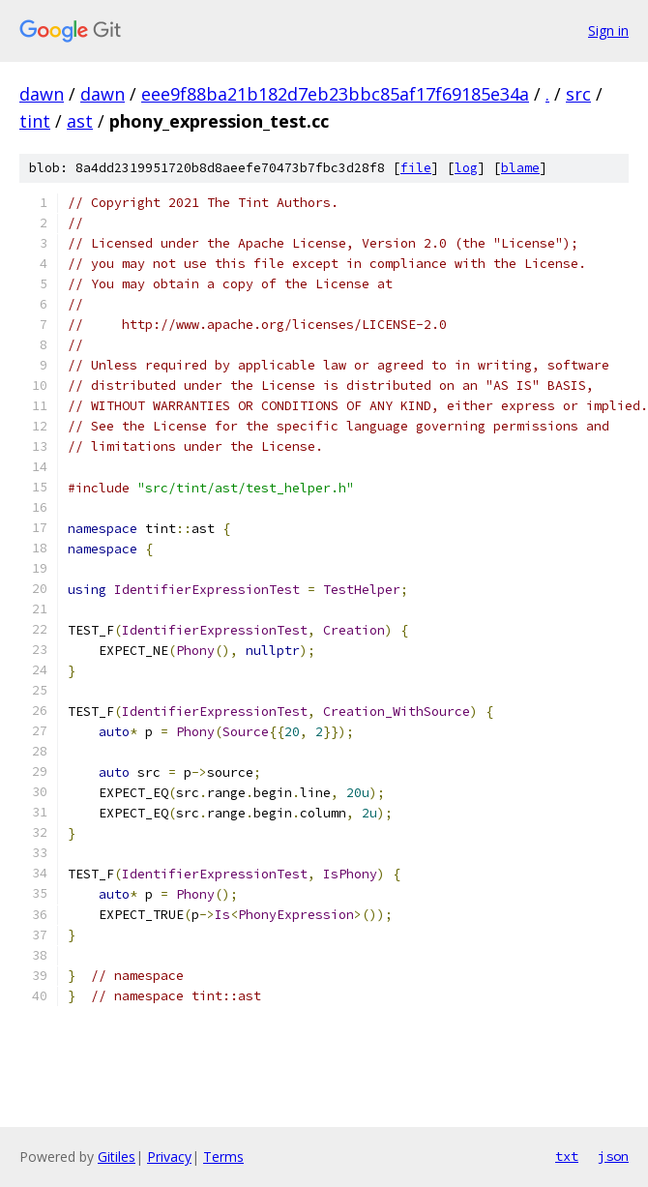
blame (520, 168)
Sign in (608, 30)
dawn (41, 93)
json (613, 1156)
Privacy (169, 1156)
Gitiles (116, 1156)
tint (34, 121)
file (415, 168)
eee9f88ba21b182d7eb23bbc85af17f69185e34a (335, 93)
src (578, 93)
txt (566, 1156)
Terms (223, 1156)
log (466, 168)
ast (80, 121)
